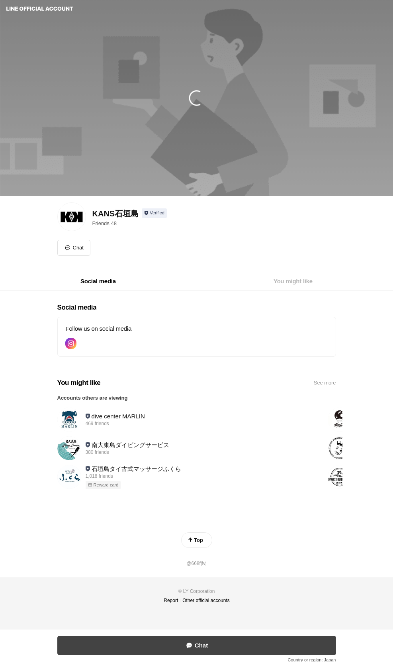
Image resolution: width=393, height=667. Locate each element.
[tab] (98, 281)
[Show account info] (154, 213)
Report (171, 600)
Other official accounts (206, 600)
